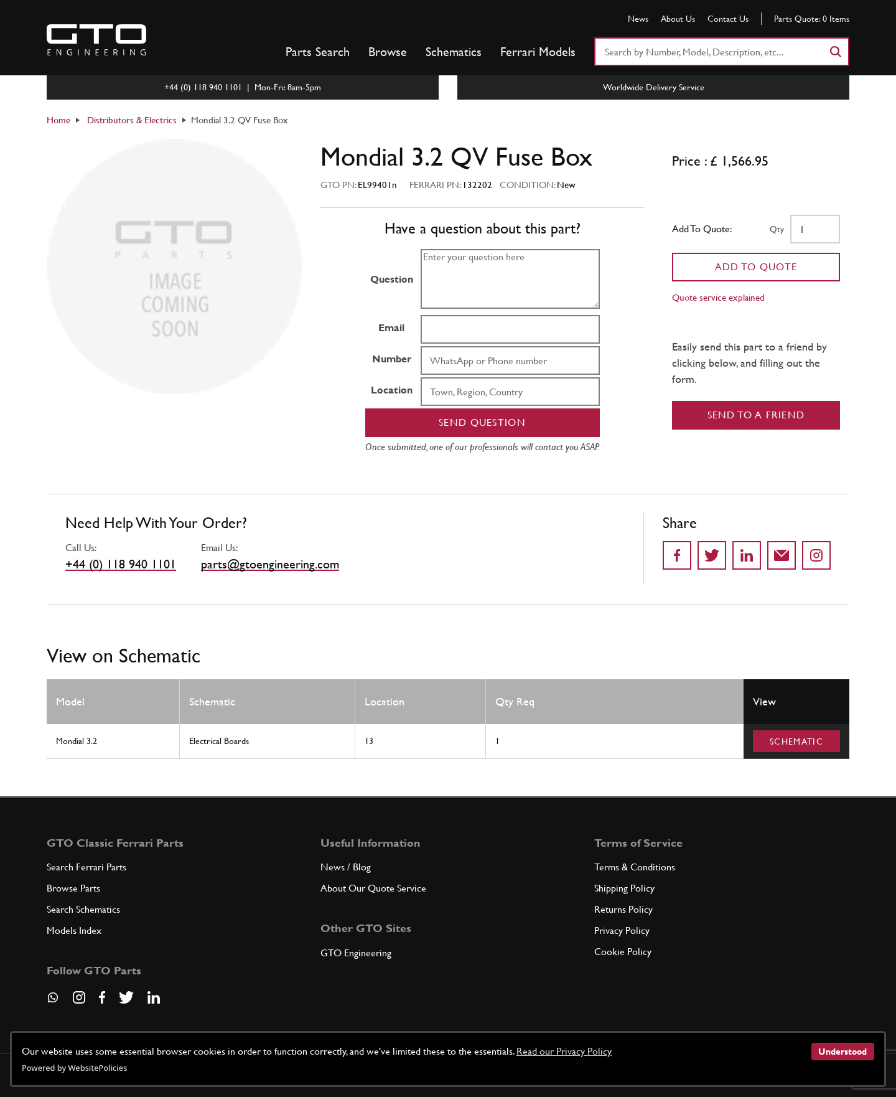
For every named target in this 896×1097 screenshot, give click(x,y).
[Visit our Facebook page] (102, 997)
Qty (777, 229)
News (638, 19)
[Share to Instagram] (816, 555)
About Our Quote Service (373, 888)
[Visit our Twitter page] (126, 997)
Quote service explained (718, 297)
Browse (387, 51)
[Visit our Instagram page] (79, 997)
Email (391, 328)
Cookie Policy (622, 952)
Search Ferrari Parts (86, 867)
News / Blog (345, 867)
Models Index (74, 930)
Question (391, 279)
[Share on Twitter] (712, 555)
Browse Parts (73, 888)
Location (392, 390)
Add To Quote (756, 267)
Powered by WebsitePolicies (74, 1067)
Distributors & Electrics (132, 120)
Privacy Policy (622, 930)
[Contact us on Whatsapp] (52, 1002)
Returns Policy (623, 909)
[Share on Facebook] (677, 555)
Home (58, 120)
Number (391, 359)
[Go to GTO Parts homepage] (96, 40)
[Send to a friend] (781, 555)
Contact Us (728, 19)
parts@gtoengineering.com (270, 564)
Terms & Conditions (634, 867)
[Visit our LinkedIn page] (153, 997)
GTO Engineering (355, 953)
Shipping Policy (624, 888)
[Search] (835, 51)
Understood (842, 1052)
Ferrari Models (538, 51)
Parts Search (318, 51)
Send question (482, 422)
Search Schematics (83, 909)
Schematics (454, 51)
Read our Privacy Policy (564, 1051)
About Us (678, 19)
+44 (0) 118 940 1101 (120, 564)
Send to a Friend (756, 415)
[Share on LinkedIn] (746, 555)
